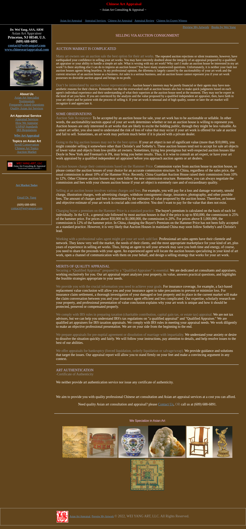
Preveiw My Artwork (103, 516)
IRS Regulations (27, 130)
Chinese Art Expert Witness (171, 20)
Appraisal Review (144, 20)
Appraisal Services (95, 20)
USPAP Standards (27, 126)
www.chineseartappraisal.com (27, 49)
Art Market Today (27, 185)
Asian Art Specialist (26, 97)
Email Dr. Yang (26, 197)
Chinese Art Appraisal (120, 20)
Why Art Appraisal (26, 135)
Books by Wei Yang (223, 27)
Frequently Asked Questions (26, 104)
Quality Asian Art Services (26, 108)
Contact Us (166, 404)
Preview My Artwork (196, 27)
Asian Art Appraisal (71, 20)
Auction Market (27, 152)
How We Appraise (27, 123)
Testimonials (27, 101)
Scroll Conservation (26, 144)
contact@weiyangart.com (26, 45)
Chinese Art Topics (26, 148)
